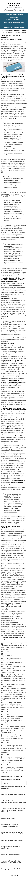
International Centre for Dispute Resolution (12, 115)
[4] (15, 118)
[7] (18, 239)
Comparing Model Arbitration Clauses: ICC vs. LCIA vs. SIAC (11, 861)
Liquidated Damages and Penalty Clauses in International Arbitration (13, 833)
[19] (22, 537)
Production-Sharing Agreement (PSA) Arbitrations (14, 787)
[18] (16, 524)
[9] (7, 316)
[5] (2, 172)
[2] (25, 98)
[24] (21, 606)
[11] (24, 373)
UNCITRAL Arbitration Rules (17, 100)
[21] (9, 561)
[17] (22, 489)
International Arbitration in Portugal (13, 794)
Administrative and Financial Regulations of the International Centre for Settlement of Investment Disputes (13, 482)
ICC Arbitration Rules (19, 165)
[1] (17, 90)
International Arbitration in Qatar (12, 840)
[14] (16, 436)
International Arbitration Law (15, 776)
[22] (17, 583)
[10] (18, 369)
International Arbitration (14, 4)
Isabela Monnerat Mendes (11, 637)
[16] (10, 478)
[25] (23, 635)
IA (17, 876)
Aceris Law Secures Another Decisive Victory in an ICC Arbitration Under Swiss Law (13, 810)
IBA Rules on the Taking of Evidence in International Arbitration (13, 360)
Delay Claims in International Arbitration (11, 847)
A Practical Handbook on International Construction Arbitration (13, 801)
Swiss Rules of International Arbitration (14, 516)
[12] (8, 427)
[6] (24, 196)
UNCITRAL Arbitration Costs (10, 855)
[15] (18, 469)
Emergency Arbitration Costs (11, 869)
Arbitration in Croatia (8, 818)
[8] (8, 296)
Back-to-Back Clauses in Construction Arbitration (9, 825)
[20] (25, 540)
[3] (9, 105)
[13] (2, 432)
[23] (7, 605)
